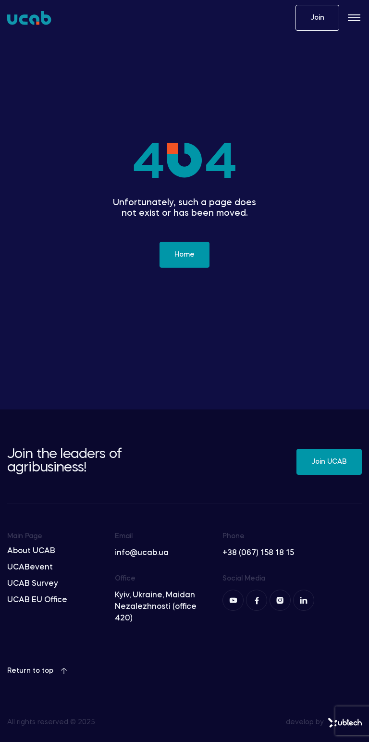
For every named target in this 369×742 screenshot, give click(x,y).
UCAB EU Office (37, 600)
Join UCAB (329, 461)
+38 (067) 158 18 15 (258, 553)
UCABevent (30, 567)
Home (184, 254)
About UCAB (31, 551)
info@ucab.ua (142, 553)
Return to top (37, 671)
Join (317, 17)
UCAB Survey (32, 584)
